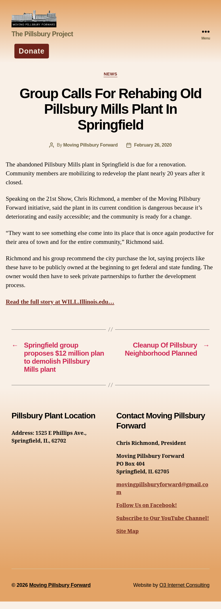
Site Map (127, 539)
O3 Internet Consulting (184, 592)
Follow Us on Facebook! (146, 513)
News (110, 81)
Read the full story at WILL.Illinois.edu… (60, 309)
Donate (32, 58)
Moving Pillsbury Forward (90, 152)
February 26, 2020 (153, 152)
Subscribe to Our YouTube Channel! (162, 526)
